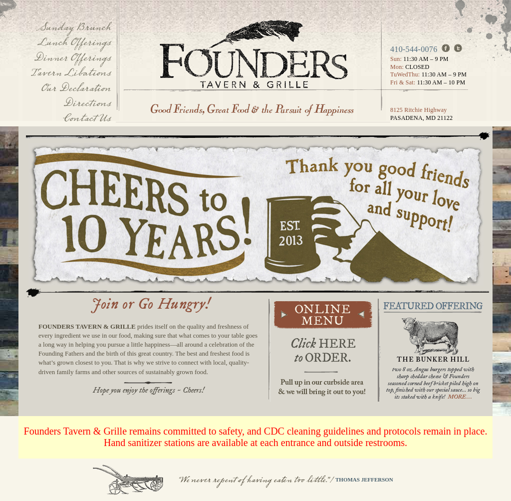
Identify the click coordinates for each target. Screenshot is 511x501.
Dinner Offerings (72, 57)
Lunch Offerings (74, 42)
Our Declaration (75, 88)
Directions (87, 103)
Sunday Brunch (73, 27)
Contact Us (87, 118)
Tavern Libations (71, 72)
